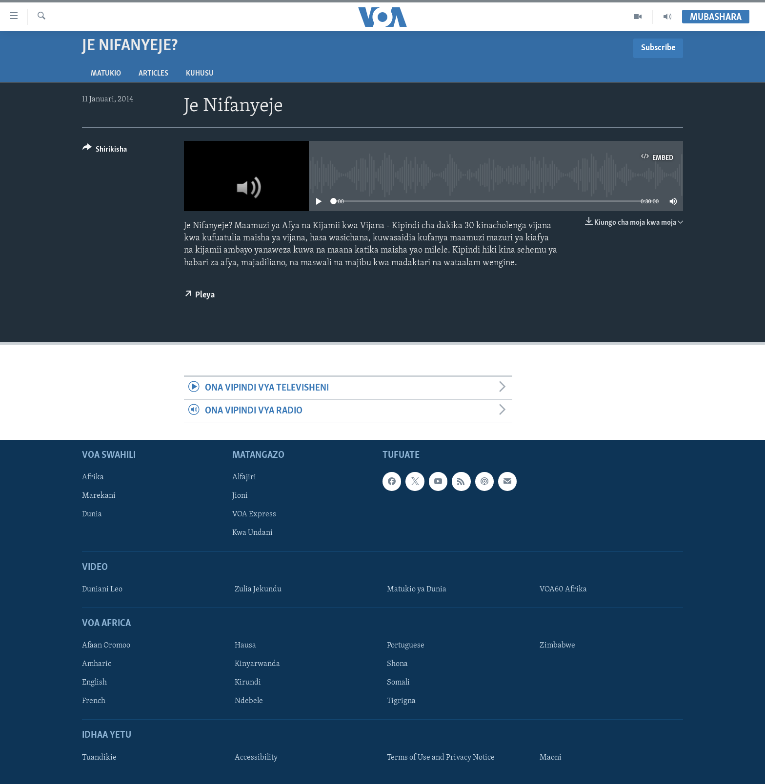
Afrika (93, 477)
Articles (153, 74)
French (93, 701)
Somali (398, 682)
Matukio (106, 74)
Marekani (99, 496)
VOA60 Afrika (563, 589)
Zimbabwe (557, 645)
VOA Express (254, 514)
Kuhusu (200, 74)
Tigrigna (401, 701)
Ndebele (249, 701)
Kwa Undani (252, 533)
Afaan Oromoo (106, 645)
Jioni (240, 496)
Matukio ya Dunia (416, 589)
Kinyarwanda (257, 664)
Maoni (551, 757)
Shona (397, 664)
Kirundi (248, 682)
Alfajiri (244, 477)
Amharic (96, 664)
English (94, 682)
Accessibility (256, 757)
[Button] (104, 151)
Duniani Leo (102, 589)
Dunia (92, 514)
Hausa (245, 645)
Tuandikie (99, 757)
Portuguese (405, 645)
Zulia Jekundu (258, 589)
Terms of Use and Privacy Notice (441, 757)
